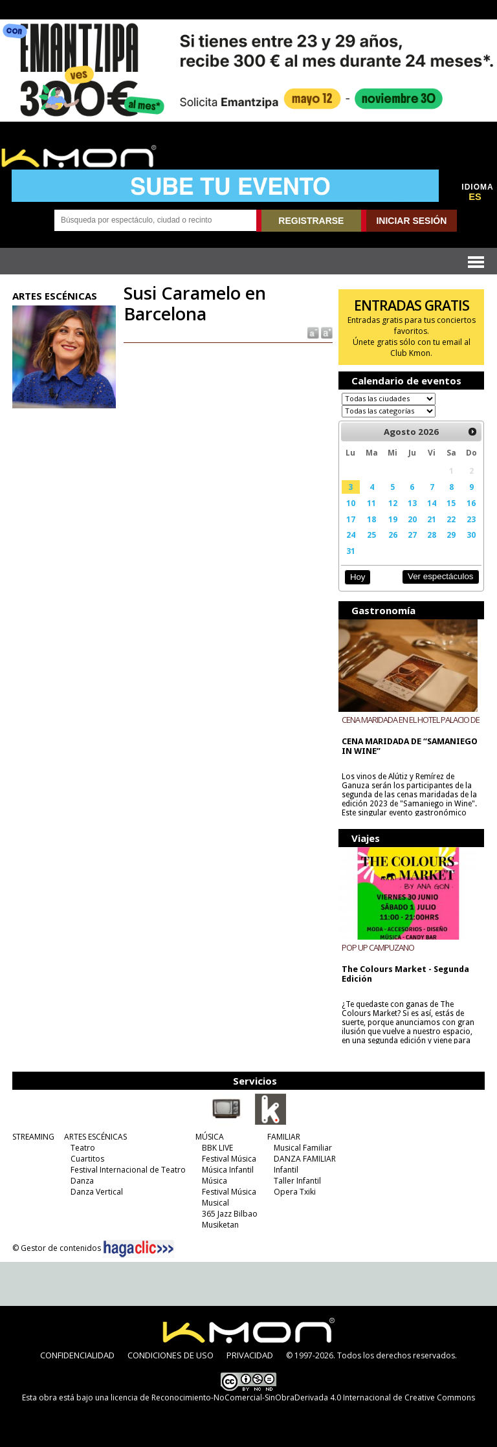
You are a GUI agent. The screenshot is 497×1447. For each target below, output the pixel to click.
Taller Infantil (297, 1180)
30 (471, 534)
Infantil (286, 1169)
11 (371, 503)
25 (371, 534)
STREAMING (33, 1136)
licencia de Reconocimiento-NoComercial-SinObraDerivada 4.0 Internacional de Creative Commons (293, 1397)
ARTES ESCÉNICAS (95, 1136)
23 (471, 519)
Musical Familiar (303, 1147)
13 (412, 503)
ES (475, 197)
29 (451, 534)
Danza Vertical (97, 1191)
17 (350, 519)
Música (214, 1180)
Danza (82, 1180)
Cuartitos (87, 1158)
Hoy (357, 577)
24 (350, 534)
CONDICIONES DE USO (170, 1355)
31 (350, 551)
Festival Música (229, 1158)
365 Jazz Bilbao (230, 1213)
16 (471, 503)
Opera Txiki (295, 1191)
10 (350, 503)
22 (451, 519)
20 (412, 519)
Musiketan (220, 1224)
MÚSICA (209, 1136)
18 (371, 519)
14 (431, 503)
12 (392, 503)
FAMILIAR (283, 1136)
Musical (215, 1202)
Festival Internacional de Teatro (128, 1169)
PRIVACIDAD (249, 1355)
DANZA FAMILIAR (305, 1158)
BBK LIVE (217, 1147)
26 (392, 534)
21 (431, 519)
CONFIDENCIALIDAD (77, 1355)
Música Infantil (228, 1169)
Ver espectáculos (441, 576)
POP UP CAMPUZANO (378, 947)
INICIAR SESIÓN (411, 220)
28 (431, 534)
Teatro (83, 1147)
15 (451, 503)
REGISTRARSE (311, 220)
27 (412, 534)
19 (392, 519)
